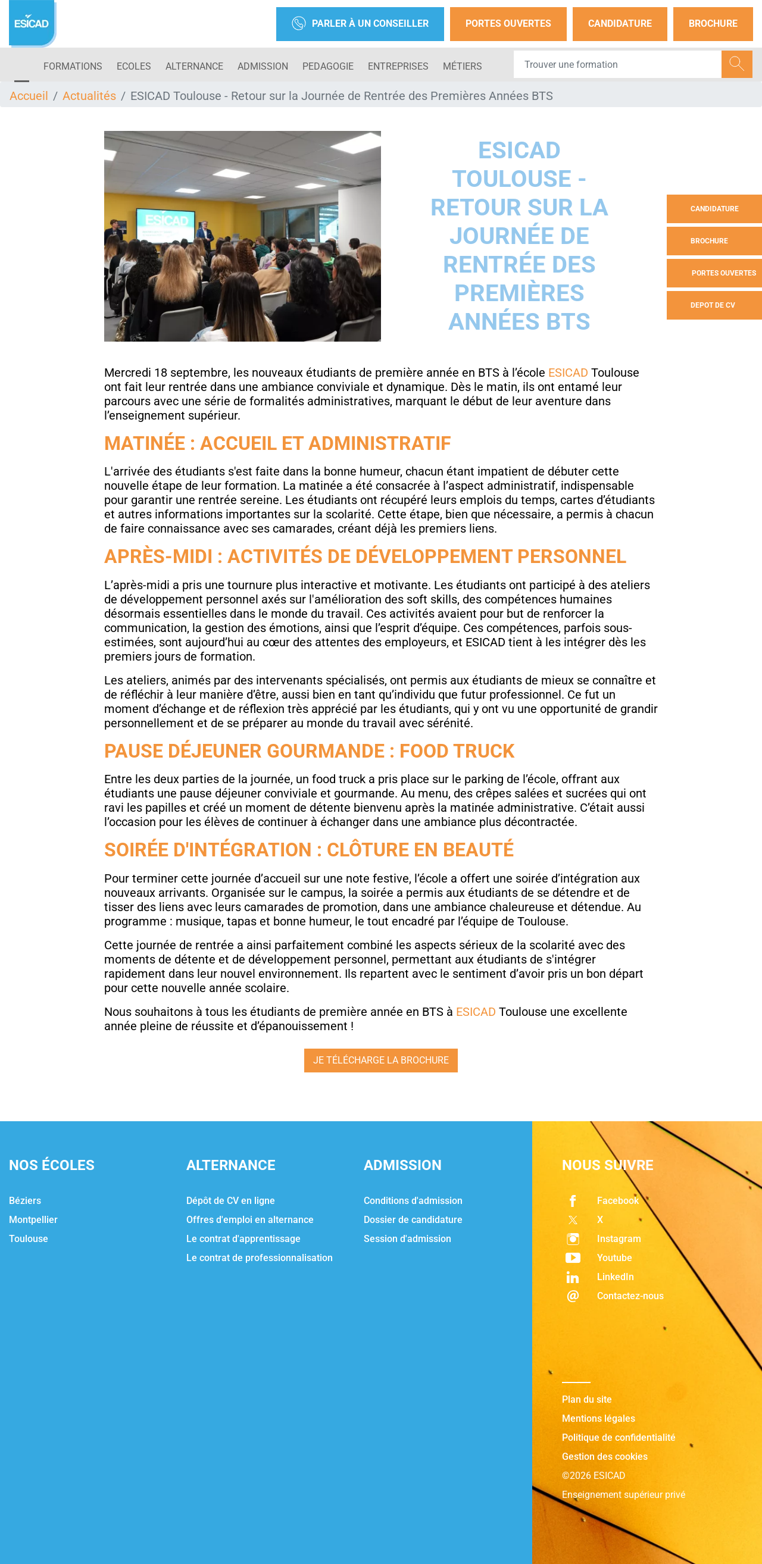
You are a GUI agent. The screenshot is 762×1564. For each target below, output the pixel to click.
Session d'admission (407, 1238)
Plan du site (587, 1399)
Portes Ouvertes (508, 23)
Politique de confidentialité (619, 1437)
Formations (72, 66)
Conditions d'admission (413, 1200)
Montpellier (33, 1219)
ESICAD (568, 372)
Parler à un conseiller (360, 24)
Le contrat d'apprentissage (243, 1238)
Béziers (25, 1200)
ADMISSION (263, 66)
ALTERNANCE (194, 66)
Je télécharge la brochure (381, 1060)
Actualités (89, 96)
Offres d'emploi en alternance (250, 1219)
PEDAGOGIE (328, 66)
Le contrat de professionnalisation (259, 1257)
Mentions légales (598, 1418)
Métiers (462, 66)
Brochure (713, 23)
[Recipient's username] (618, 64)
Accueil (29, 96)
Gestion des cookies (605, 1456)
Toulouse (28, 1238)
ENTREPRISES (398, 66)
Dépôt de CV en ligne (230, 1200)
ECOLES (134, 66)
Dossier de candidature (413, 1219)
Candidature (620, 23)
